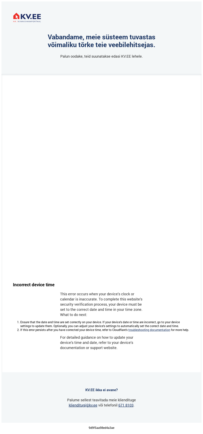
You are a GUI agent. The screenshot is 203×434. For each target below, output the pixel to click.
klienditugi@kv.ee (83, 405)
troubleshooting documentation (149, 330)
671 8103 (125, 405)
